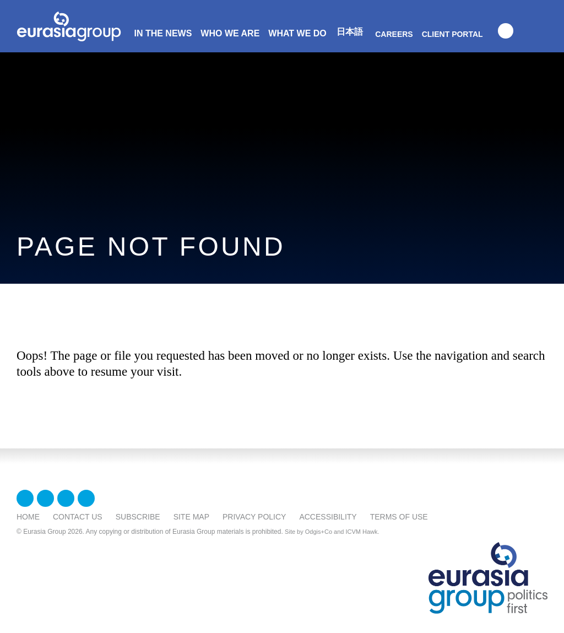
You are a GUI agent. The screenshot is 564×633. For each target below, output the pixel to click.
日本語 (350, 31)
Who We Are (229, 33)
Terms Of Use (399, 516)
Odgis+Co (318, 531)
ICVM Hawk (362, 531)
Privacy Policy (254, 516)
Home (28, 516)
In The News (163, 33)
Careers (394, 34)
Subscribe (138, 516)
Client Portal (452, 34)
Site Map (191, 516)
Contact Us (77, 516)
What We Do (297, 33)
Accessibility (327, 516)
